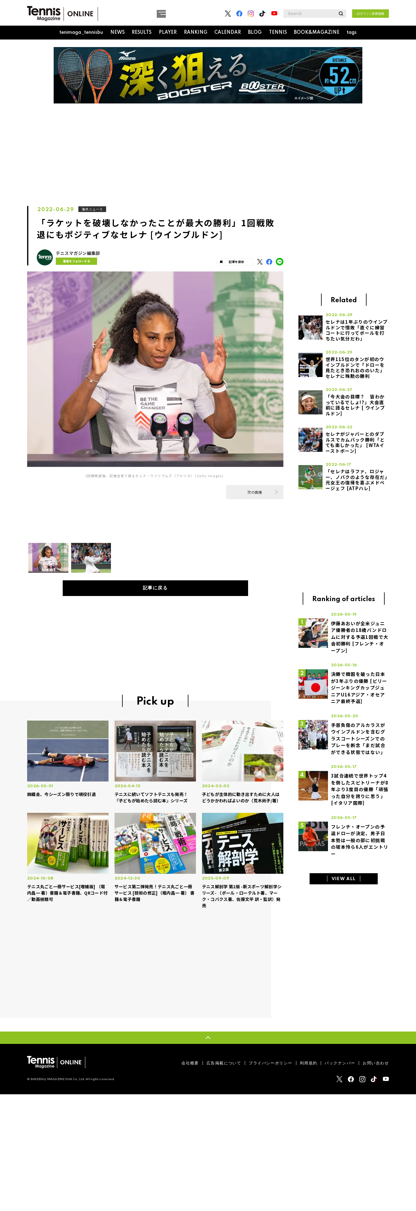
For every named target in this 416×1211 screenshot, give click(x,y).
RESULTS (142, 32)
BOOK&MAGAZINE (316, 32)
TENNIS (278, 32)
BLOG (255, 32)
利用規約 (308, 1063)
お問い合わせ (376, 1063)
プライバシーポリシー (270, 1063)
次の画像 (254, 492)
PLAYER (168, 32)
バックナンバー (340, 1063)
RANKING (195, 32)
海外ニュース (93, 209)
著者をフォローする (75, 261)
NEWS (117, 32)
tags (352, 32)
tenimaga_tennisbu (81, 32)
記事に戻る (155, 588)
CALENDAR (227, 32)
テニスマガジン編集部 (78, 253)
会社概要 (190, 1063)
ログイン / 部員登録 (370, 13)
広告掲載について (223, 1063)
